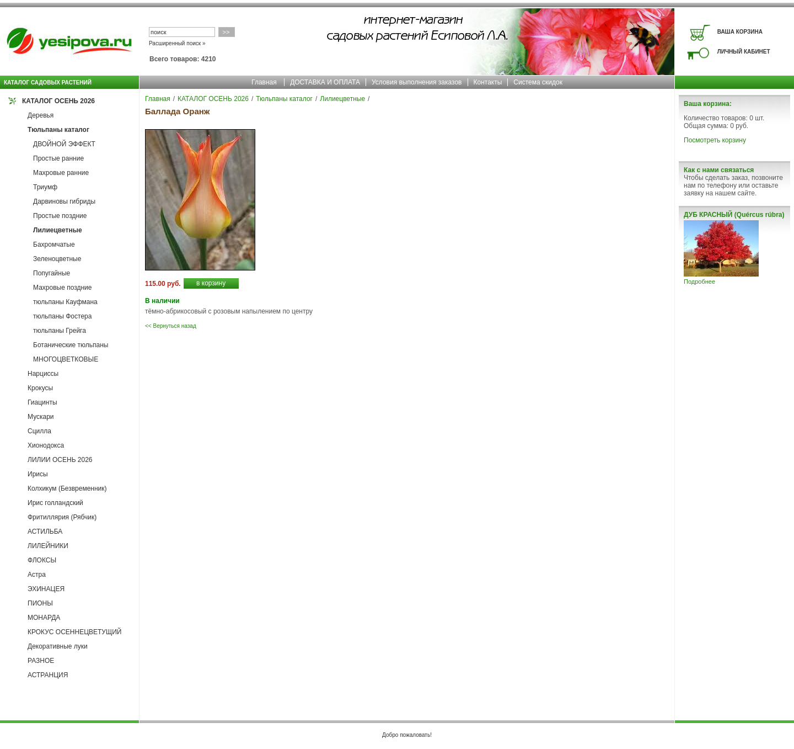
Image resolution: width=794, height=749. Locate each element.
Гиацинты (42, 402)
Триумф (45, 187)
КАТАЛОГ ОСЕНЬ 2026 (58, 101)
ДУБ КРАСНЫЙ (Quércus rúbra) (734, 215)
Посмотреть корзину (715, 140)
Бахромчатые (54, 244)
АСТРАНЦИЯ (48, 675)
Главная (264, 82)
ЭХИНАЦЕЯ (46, 589)
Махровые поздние (62, 287)
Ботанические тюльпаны (70, 345)
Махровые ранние (61, 173)
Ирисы (38, 474)
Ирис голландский (55, 503)
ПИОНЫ (40, 603)
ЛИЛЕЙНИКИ (48, 546)
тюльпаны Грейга (59, 330)
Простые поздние (60, 216)
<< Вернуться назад (170, 326)
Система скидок (537, 82)
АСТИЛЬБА (45, 531)
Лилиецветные (57, 230)
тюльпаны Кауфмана (65, 302)
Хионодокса (46, 445)
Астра (37, 574)
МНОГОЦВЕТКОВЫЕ (65, 359)
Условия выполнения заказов (417, 82)
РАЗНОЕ (41, 661)
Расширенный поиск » (177, 43)
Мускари (41, 417)
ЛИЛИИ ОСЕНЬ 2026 (60, 460)
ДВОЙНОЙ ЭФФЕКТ (64, 144)
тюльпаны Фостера (62, 316)
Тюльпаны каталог (58, 130)
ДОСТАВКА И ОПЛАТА (325, 82)
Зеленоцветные (57, 259)
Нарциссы (43, 374)
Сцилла (39, 431)
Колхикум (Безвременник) (67, 488)
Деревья (40, 115)
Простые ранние (58, 158)
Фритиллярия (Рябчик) (62, 517)
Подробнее (699, 281)
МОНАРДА (44, 617)
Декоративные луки (58, 646)
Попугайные (51, 273)
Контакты (488, 82)
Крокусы (40, 388)
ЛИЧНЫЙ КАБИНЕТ (743, 52)
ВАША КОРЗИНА (740, 32)
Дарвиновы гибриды (64, 201)
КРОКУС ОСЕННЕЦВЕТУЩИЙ (75, 632)
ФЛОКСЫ (42, 560)
